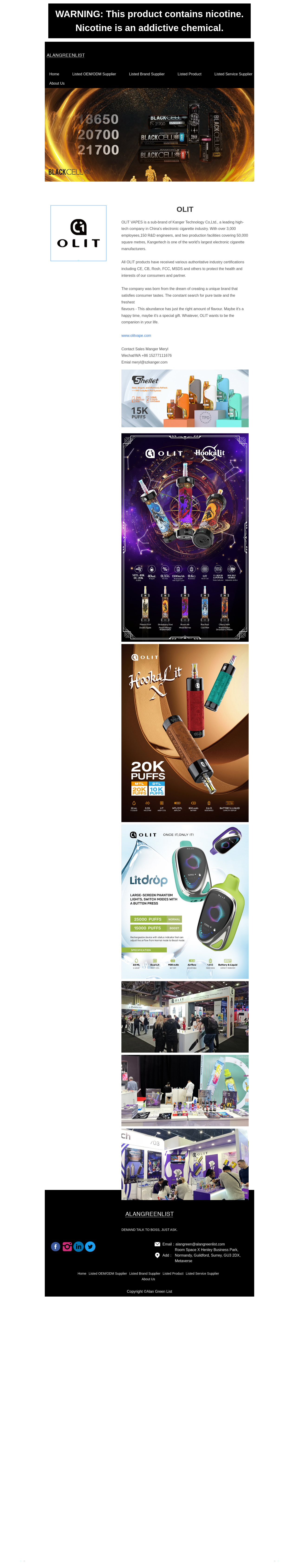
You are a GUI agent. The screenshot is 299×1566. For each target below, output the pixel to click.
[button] (21, 1561)
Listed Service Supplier (233, 74)
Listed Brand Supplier (147, 74)
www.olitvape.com (136, 482)
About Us (57, 83)
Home (54, 74)
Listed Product (189, 74)
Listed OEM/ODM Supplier (94, 74)
